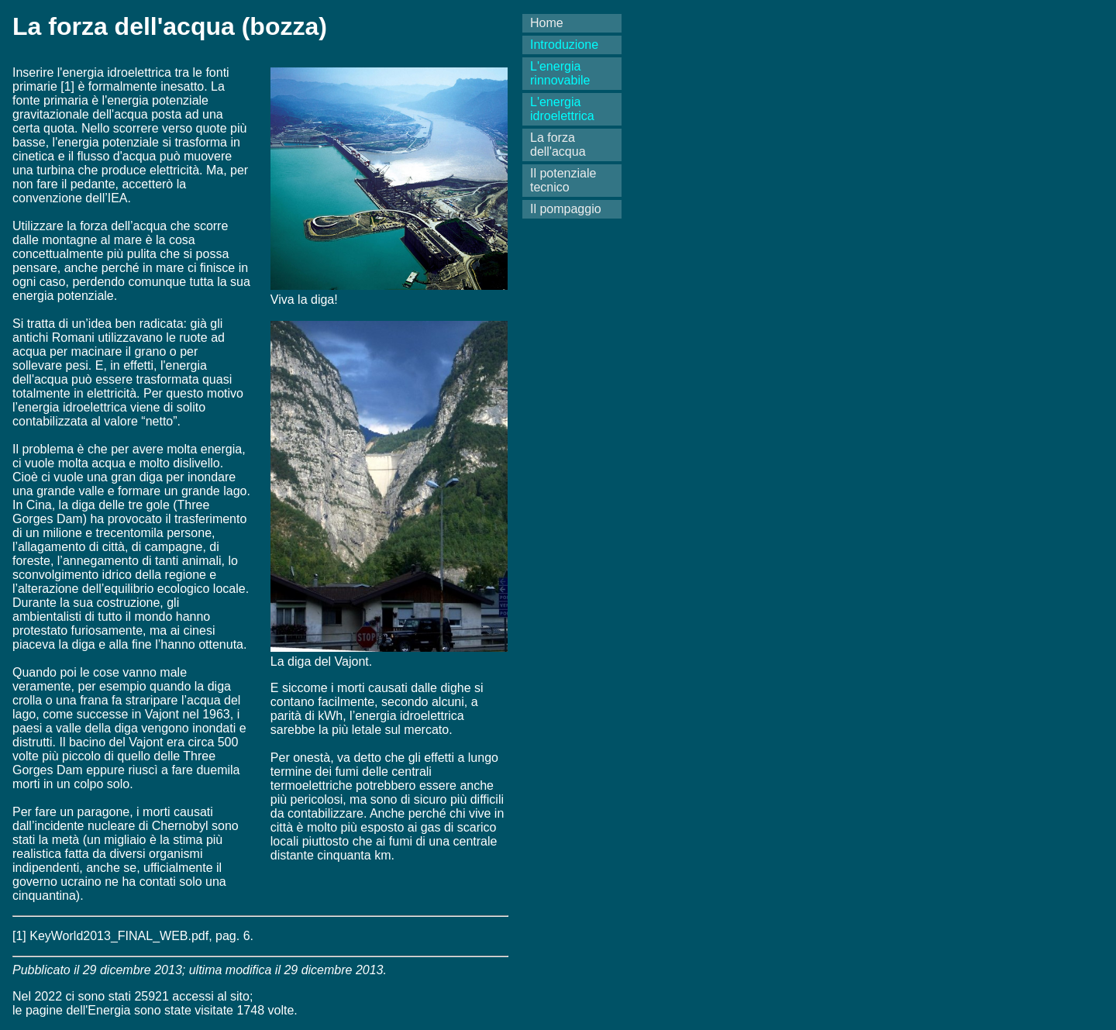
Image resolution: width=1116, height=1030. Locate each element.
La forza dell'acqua (558, 144)
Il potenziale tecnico (563, 180)
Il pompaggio (565, 208)
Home (546, 22)
